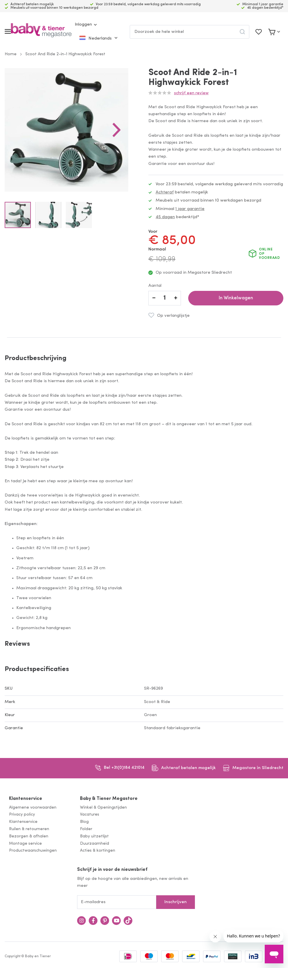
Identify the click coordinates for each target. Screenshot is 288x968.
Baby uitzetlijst (94, 836)
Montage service (25, 843)
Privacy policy (22, 814)
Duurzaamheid (94, 843)
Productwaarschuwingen (33, 850)
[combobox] (189, 31)
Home (11, 54)
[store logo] (41, 31)
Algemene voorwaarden (32, 807)
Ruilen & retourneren (29, 829)
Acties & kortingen (97, 850)
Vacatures (89, 814)
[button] (128, 135)
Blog (84, 822)
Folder (86, 829)
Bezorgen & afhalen (28, 836)
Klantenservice (25, 798)
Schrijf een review (191, 93)
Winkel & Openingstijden (103, 807)
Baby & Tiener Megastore (109, 798)
